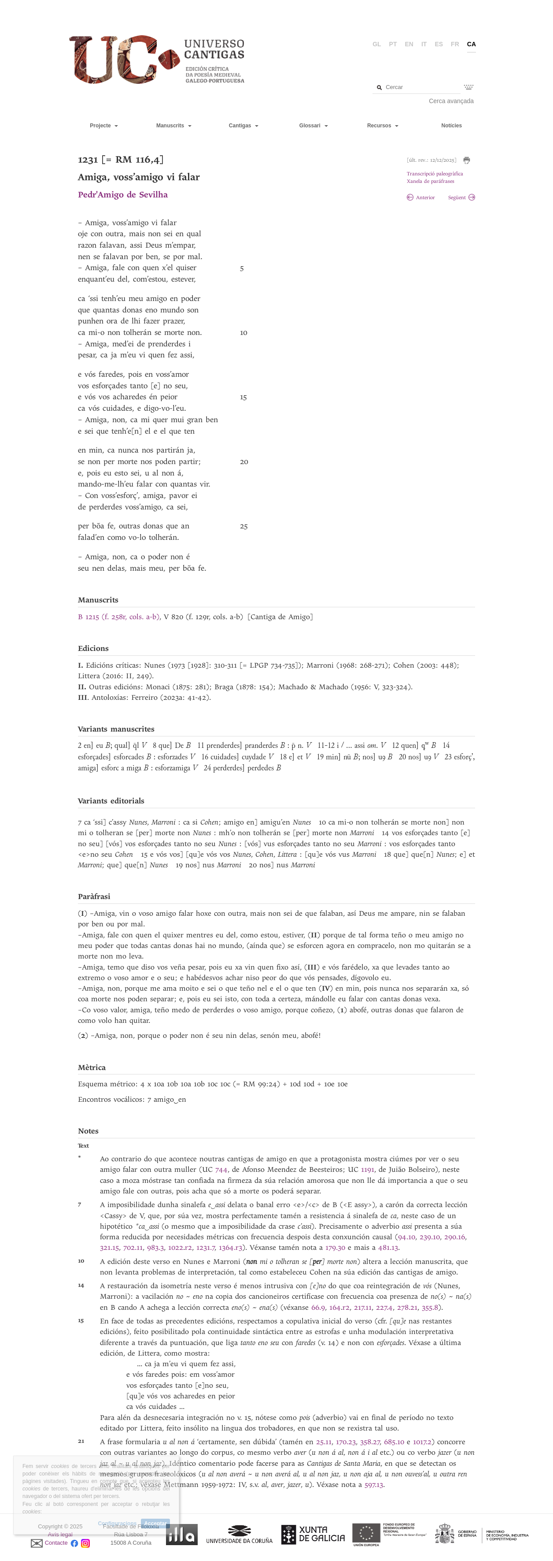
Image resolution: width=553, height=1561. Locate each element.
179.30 (336, 1247)
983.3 (155, 1247)
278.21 (407, 1307)
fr (455, 44)
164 (335, 1307)
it (424, 44)
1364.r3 (230, 1247)
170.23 (346, 1442)
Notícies (451, 126)
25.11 (324, 1442)
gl (376, 44)
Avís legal (60, 1534)
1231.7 (205, 1247)
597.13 (374, 1484)
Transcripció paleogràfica (435, 174)
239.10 (430, 1237)
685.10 (395, 1442)
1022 (175, 1247)
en (409, 44)
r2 (188, 1247)
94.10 (406, 1237)
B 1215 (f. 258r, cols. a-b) (118, 617)
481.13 (388, 1247)
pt (393, 44)
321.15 (109, 1247)
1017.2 (422, 1442)
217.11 (363, 1307)
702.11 (133, 1247)
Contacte (56, 1542)
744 (221, 1169)
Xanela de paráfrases (430, 181)
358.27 (370, 1442)
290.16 (454, 1237)
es (439, 44)
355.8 (430, 1307)
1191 (367, 1169)
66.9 (318, 1307)
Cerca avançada (451, 100)
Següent (461, 198)
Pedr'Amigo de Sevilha (123, 195)
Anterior (421, 198)
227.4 (384, 1307)
